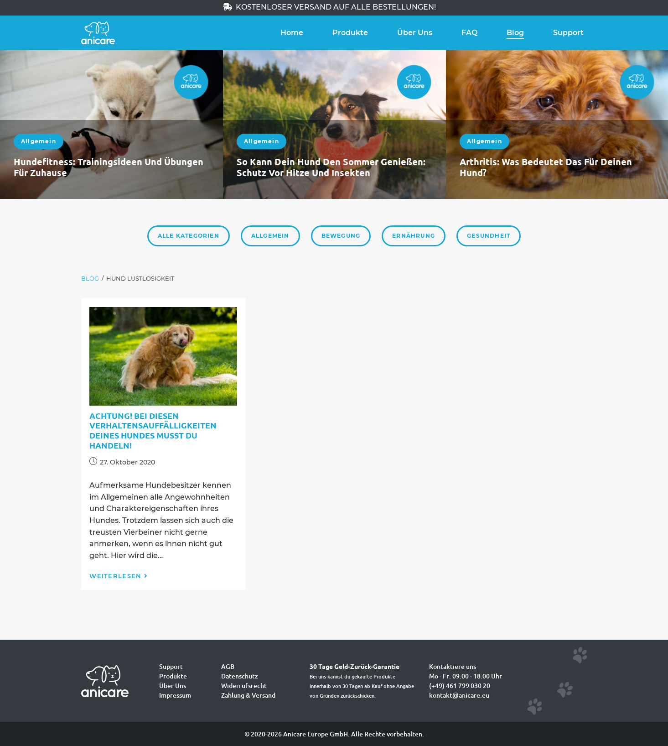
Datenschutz (239, 676)
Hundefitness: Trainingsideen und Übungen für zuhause (108, 167)
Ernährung (413, 235)
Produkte (350, 32)
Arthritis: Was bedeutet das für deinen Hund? (546, 167)
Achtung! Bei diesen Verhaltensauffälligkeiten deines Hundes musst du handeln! (153, 430)
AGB (227, 666)
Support (568, 32)
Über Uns (414, 32)
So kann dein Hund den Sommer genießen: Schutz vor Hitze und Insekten (331, 167)
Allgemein (38, 141)
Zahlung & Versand (248, 695)
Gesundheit (488, 235)
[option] (111, 124)
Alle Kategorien (188, 235)
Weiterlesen (118, 575)
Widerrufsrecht (244, 685)
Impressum (175, 695)
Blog (515, 32)
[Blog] (90, 278)
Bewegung (341, 235)
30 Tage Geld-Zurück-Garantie (354, 666)
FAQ (469, 32)
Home (291, 32)
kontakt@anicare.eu (459, 695)
